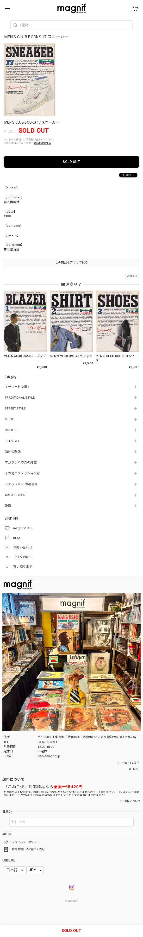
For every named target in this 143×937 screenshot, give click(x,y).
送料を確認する (42, 143)
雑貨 (8, 506)
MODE (9, 419)
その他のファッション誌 (22, 473)
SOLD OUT (71, 162)
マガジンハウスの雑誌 (21, 462)
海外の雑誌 (13, 451)
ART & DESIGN (15, 495)
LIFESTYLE (12, 441)
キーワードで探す (17, 387)
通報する (132, 276)
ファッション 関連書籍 (21, 484)
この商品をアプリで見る (71, 262)
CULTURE (11, 430)
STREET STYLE (15, 408)
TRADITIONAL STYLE (20, 397)
